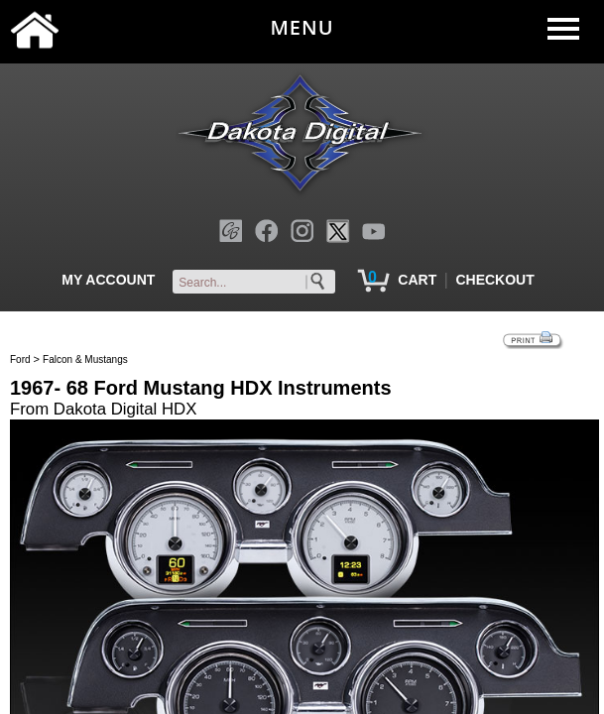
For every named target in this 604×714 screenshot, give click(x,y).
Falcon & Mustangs (85, 359)
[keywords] (258, 283)
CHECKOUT (494, 280)
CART (417, 280)
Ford (20, 359)
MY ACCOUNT (108, 280)
